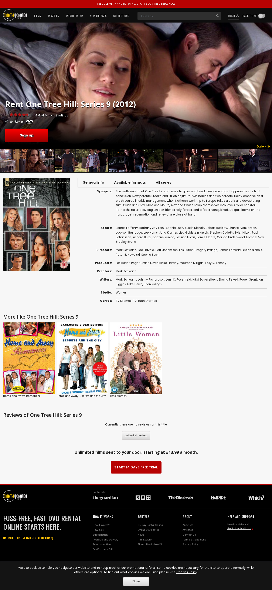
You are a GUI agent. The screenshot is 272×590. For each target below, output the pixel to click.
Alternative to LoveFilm (151, 544)
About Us (188, 525)
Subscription (100, 535)
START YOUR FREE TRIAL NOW (136, 4)
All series (166, 182)
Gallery (263, 147)
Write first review (136, 436)
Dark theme (249, 15)
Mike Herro (134, 285)
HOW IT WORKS (103, 517)
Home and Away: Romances (22, 396)
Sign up (26, 135)
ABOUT (187, 517)
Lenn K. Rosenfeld (178, 280)
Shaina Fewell (228, 280)
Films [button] (37, 15)
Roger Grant (140, 263)
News (141, 535)
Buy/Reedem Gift (103, 549)
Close (136, 581)
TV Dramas (124, 301)
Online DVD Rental (148, 530)
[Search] (175, 16)
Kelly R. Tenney (215, 263)
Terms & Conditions (194, 540)
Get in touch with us (239, 528)
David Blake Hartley (164, 263)
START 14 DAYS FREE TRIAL (136, 467)
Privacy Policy (190, 544)
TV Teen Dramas (145, 301)
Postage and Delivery (105, 540)
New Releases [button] (98, 15)
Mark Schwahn (126, 272)
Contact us (189, 535)
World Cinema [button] (74, 15)
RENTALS (143, 517)
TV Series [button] (53, 15)
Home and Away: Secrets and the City (81, 396)
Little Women (118, 396)
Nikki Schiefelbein (205, 280)
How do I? (98, 530)
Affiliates (188, 530)
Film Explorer (145, 540)
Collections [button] (121, 15)
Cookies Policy (186, 572)
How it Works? (101, 525)
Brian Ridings (153, 285)
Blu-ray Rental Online (150, 525)
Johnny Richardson (151, 280)
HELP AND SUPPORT (241, 517)
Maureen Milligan (192, 263)
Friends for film (102, 544)
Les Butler (123, 263)
